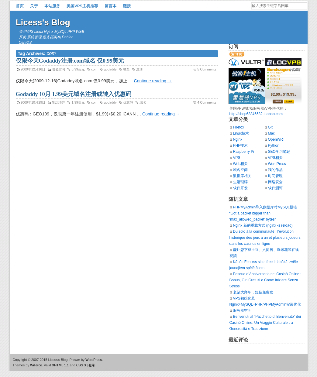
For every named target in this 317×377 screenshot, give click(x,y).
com (94, 69)
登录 (91, 365)
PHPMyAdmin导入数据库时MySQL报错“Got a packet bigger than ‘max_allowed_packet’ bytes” (263, 213)
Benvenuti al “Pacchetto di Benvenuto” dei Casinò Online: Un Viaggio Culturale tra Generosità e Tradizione (265, 322)
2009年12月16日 (33, 69)
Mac (271, 133)
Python (273, 145)
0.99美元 (77, 69)
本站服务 (52, 6)
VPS (236, 158)
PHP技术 (240, 145)
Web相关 (240, 164)
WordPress (277, 164)
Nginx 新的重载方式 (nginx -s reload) (263, 225)
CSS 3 (81, 365)
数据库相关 (242, 176)
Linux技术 (241, 133)
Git (270, 127)
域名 (126, 69)
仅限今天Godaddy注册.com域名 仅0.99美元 (70, 61)
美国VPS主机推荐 (82, 6)
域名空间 (58, 69)
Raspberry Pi (243, 151)
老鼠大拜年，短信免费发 (253, 292)
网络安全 (275, 182)
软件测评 (275, 188)
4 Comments (206, 102)
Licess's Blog (43, 22)
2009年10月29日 (33, 102)
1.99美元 (77, 102)
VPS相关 (275, 158)
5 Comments (206, 69)
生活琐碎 (58, 102)
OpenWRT (276, 139)
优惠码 (128, 102)
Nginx (238, 139)
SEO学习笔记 (279, 151)
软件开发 (240, 188)
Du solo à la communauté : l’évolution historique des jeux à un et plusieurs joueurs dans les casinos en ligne (265, 237)
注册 (139, 69)
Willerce (36, 365)
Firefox (238, 127)
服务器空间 (242, 310)
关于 (34, 6)
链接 (127, 6)
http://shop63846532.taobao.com (256, 114)
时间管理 (275, 176)
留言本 (110, 6)
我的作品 (275, 170)
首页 (20, 6)
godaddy (110, 69)
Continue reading (153, 80)
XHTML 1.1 (60, 365)
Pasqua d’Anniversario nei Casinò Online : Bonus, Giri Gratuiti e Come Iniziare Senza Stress (265, 280)
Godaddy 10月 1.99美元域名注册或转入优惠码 (73, 94)
